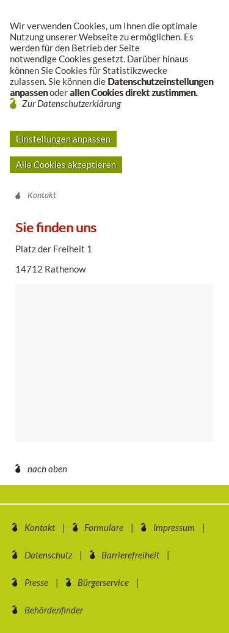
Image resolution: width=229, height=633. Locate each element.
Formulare (103, 527)
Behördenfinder (53, 609)
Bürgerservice (103, 582)
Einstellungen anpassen (63, 138)
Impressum (174, 527)
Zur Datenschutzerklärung (71, 103)
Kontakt (39, 527)
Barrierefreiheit (130, 554)
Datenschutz (48, 554)
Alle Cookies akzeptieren (66, 164)
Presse (36, 582)
